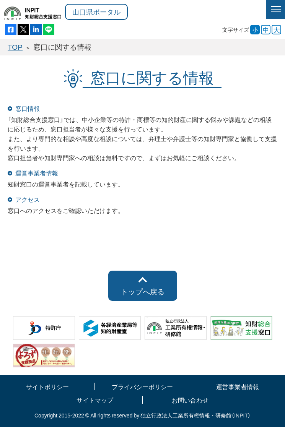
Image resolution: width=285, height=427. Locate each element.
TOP (15, 46)
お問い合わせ (190, 399)
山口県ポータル (96, 11)
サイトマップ (95, 399)
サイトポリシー (47, 386)
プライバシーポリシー (142, 386)
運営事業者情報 (237, 386)
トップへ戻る (142, 291)
